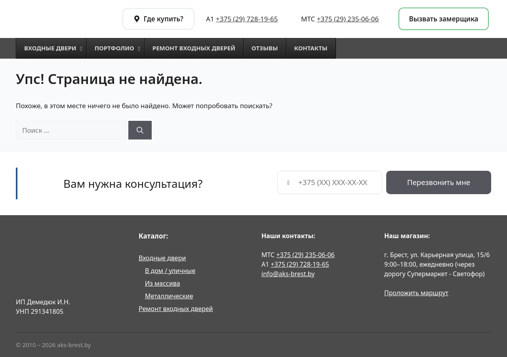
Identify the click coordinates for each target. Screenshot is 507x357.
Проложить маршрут (416, 292)
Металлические (169, 296)
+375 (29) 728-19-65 (247, 18)
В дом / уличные (170, 270)
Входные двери (162, 258)
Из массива (162, 283)
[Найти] (140, 130)
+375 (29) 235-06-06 (348, 18)
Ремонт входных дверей (176, 308)
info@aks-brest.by (287, 273)
